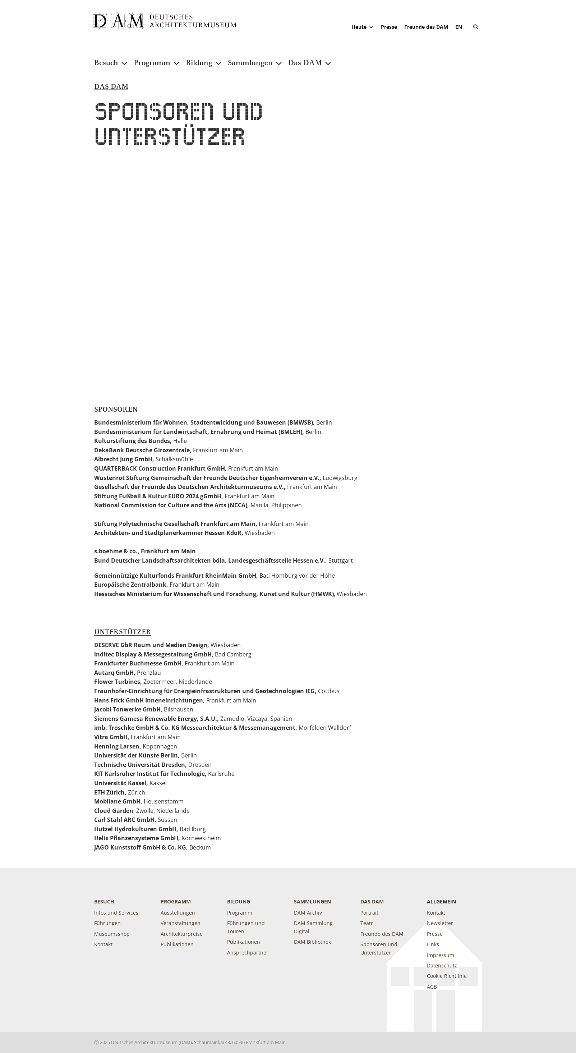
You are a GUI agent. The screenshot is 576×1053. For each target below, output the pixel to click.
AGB (432, 986)
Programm (157, 58)
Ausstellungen (178, 912)
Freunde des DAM (426, 26)
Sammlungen (255, 58)
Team (367, 923)
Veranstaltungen (181, 923)
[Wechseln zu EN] (459, 26)
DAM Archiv (308, 912)
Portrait (369, 912)
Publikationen (177, 944)
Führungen (107, 923)
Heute (362, 27)
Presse (389, 26)
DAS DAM (372, 901)
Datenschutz (442, 965)
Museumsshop (112, 933)
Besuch (111, 58)
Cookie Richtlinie (447, 975)
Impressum (440, 955)
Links (433, 944)
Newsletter (440, 923)
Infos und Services (116, 912)
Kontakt (103, 944)
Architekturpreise (182, 933)
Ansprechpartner (247, 952)
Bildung (204, 58)
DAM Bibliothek (312, 941)
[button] (475, 26)
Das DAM (310, 58)
